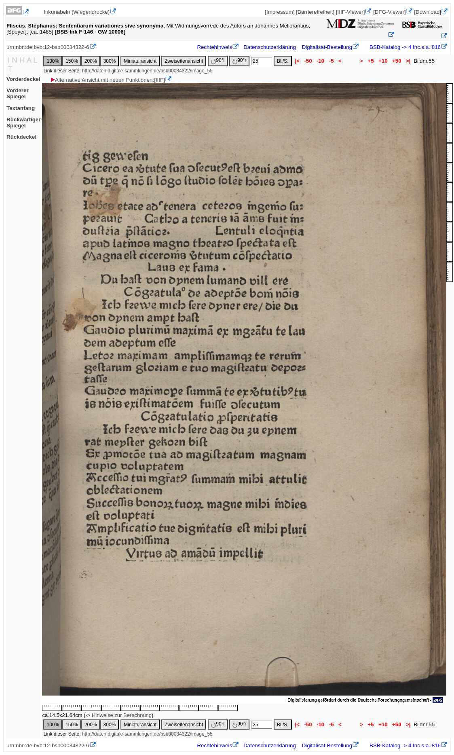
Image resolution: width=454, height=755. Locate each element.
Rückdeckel (21, 137)
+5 (371, 61)
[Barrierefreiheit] (315, 12)
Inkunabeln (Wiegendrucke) (77, 12)
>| (408, 61)
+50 (397, 61)
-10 (320, 61)
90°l (217, 60)
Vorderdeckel (23, 79)
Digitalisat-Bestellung (327, 47)
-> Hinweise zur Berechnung (118, 715)
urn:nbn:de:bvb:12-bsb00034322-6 (47, 47)
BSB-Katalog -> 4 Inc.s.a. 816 (404, 47)
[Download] (427, 12)
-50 (308, 61)
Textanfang (20, 108)
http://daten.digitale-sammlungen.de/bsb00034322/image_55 (147, 71)
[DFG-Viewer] (389, 12)
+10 (383, 61)
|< (297, 61)
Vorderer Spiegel (17, 93)
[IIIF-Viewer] (350, 12)
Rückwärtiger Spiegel (23, 122)
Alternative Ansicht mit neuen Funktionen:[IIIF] (107, 80)
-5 (331, 61)
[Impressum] (279, 12)
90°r (239, 60)
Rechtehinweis (214, 47)
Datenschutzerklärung (269, 47)
